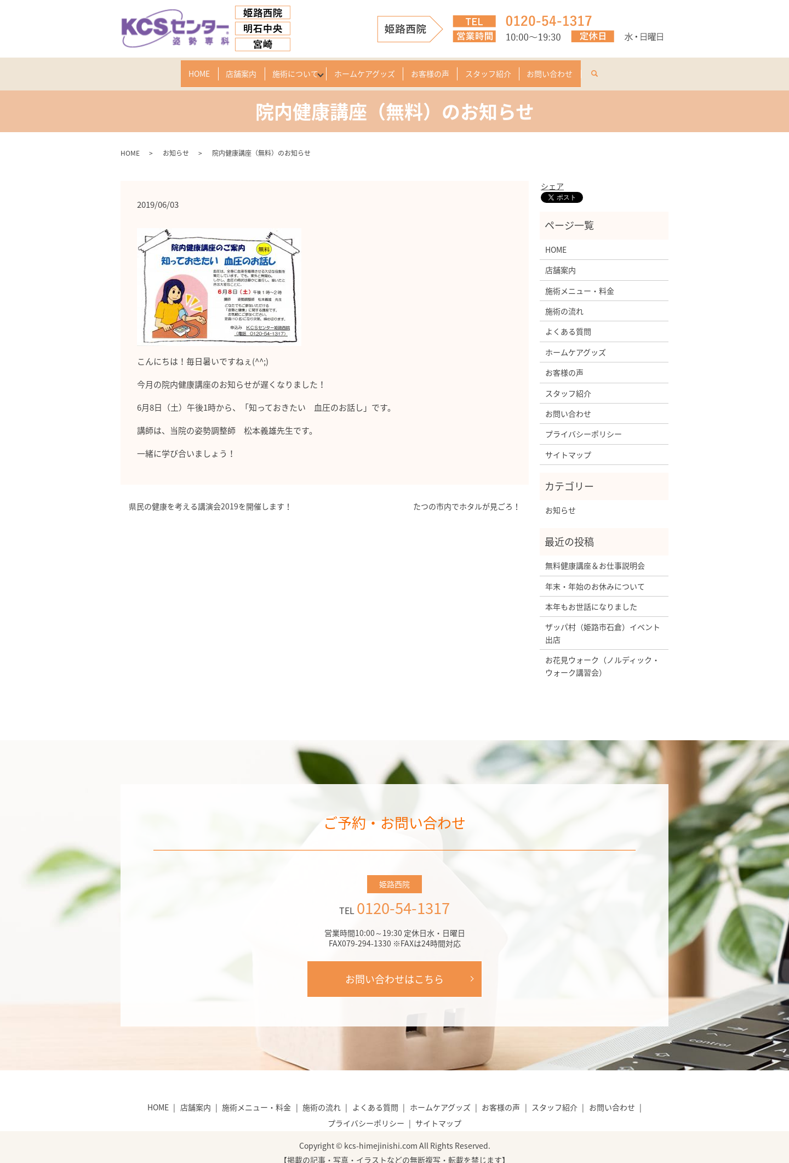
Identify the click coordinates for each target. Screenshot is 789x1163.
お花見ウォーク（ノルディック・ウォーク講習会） (602, 654)
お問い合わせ (585, 68)
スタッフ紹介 (512, 68)
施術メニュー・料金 (579, 279)
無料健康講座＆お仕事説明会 (595, 554)
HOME (164, 68)
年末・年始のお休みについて (595, 574)
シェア (552, 174)
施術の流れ (564, 299)
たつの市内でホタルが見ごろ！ (467, 495)
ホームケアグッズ (364, 68)
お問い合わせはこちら (394, 967)
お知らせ (176, 142)
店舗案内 (217, 68)
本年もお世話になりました (591, 595)
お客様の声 (441, 68)
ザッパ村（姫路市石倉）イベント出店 (602, 621)
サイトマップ (568, 443)
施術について (283, 68)
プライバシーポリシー (583, 422)
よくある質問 (568, 320)
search (642, 65)
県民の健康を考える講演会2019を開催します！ (210, 495)
